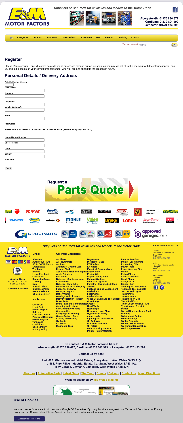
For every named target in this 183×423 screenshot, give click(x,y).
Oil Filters (92, 326)
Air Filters (61, 259)
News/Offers (69, 37)
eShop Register (40, 309)
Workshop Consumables (134, 326)
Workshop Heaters (130, 328)
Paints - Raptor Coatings (99, 331)
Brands (38, 37)
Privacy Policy (39, 329)
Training (123, 37)
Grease (91, 304)
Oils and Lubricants (97, 323)
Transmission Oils (130, 299)
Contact (135, 37)
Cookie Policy (37, 412)
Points (124, 271)
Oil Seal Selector (41, 294)
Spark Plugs (127, 279)
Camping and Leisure (67, 306)
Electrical (92, 266)
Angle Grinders (64, 274)
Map (34, 284)
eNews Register (40, 319)
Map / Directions (149, 373)
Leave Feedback (40, 274)
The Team (37, 269)
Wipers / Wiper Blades (132, 323)
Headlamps (93, 308)
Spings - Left (127, 284)
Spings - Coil (128, 281)
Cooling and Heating (66, 318)
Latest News (38, 266)
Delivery (36, 312)
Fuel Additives (94, 296)
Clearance (86, 37)
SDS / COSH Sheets (42, 264)
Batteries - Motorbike (67, 284)
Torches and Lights (131, 291)
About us (37, 259)
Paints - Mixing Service (99, 328)
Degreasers (93, 259)
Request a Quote (41, 279)
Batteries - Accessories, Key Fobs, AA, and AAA (70, 287)
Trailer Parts (127, 294)
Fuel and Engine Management (102, 289)
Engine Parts (94, 271)
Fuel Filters (93, 291)
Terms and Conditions (137, 409)
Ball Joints (61, 276)
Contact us (38, 276)
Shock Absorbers (130, 276)
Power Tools (127, 266)
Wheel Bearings (129, 318)
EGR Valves (93, 264)
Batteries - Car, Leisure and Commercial (70, 280)
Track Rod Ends (129, 301)
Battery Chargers (65, 291)
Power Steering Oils (131, 269)
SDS (98, 37)
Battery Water (63, 294)
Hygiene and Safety (97, 313)
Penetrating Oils (129, 264)
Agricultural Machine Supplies (71, 271)
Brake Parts (62, 301)
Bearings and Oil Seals (68, 296)
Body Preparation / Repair (69, 299)
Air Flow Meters (64, 262)
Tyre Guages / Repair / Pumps (132, 307)
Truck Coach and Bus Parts (135, 304)
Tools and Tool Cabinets (133, 289)
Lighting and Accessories (100, 318)
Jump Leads (93, 316)
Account (108, 37)
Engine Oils (93, 274)
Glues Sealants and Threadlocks (104, 299)
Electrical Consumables (99, 269)
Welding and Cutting (131, 316)
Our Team (52, 37)
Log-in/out (37, 307)
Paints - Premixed (130, 259)
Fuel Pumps (93, 294)
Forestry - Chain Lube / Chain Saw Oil (102, 285)
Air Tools (60, 264)
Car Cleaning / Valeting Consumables (68, 309)
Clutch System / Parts (67, 316)
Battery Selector (40, 291)
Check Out (37, 304)
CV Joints (61, 321)
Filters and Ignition (97, 281)
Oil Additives (93, 321)
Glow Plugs (93, 301)
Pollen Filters (128, 274)
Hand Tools (93, 306)
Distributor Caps (95, 262)
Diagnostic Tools (65, 326)
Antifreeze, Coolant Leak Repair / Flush (68, 267)
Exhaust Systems (96, 279)
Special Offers (39, 286)
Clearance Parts (40, 289)
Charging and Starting (67, 313)
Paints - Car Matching (132, 262)
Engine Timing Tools (97, 276)
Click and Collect (41, 314)
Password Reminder (42, 317)
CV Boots (61, 323)
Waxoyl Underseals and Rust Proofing (136, 312)
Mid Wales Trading (106, 379)
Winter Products (129, 321)
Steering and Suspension (134, 286)
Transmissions (128, 296)
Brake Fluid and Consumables (71, 304)
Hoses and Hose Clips (98, 311)
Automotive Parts (41, 262)
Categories (22, 37)
